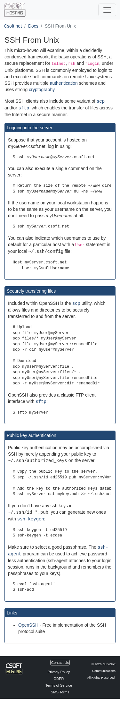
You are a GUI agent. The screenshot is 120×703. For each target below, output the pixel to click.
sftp (24, 107)
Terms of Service (58, 683)
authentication (64, 83)
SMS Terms (60, 690)
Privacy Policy (59, 670)
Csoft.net (13, 26)
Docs (33, 26)
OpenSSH (28, 622)
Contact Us (60, 660)
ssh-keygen (30, 517)
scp (101, 101)
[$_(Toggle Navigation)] (107, 10)
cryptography (41, 89)
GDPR (58, 676)
